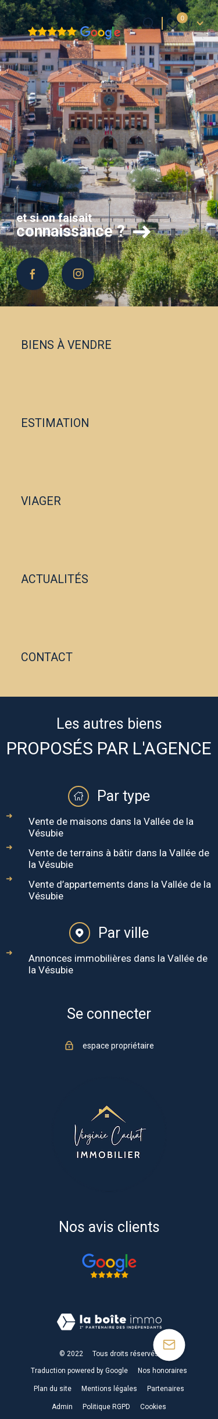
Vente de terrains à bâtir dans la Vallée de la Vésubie (118, 858)
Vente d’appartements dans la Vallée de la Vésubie (119, 890)
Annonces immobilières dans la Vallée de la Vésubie (118, 964)
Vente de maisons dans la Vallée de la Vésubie (111, 827)
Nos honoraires (162, 1371)
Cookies (153, 1407)
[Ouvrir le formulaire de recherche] (148, 23)
